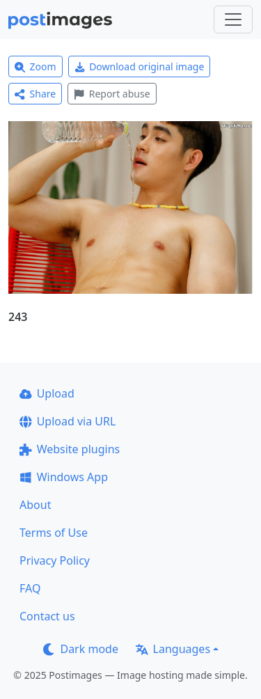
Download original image (139, 66)
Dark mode (80, 649)
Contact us (47, 616)
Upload (46, 393)
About (35, 504)
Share (35, 93)
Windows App (63, 477)
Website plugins (69, 449)
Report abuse (112, 93)
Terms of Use (53, 532)
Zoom (35, 66)
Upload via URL (67, 421)
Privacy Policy (54, 560)
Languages (173, 649)
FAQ (29, 588)
